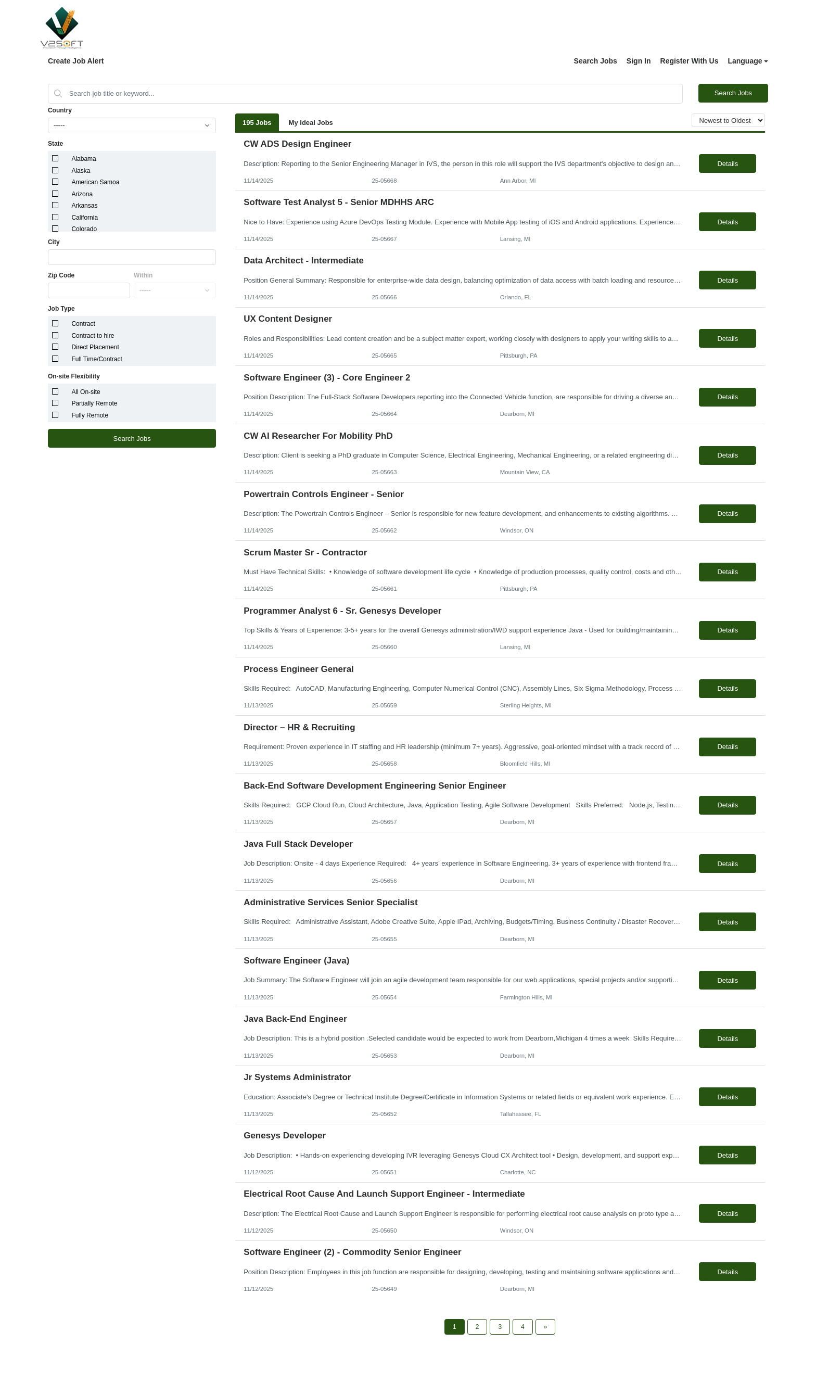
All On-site (85, 392)
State (55, 143)
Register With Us (689, 61)
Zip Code (61, 275)
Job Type (61, 308)
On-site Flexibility (74, 376)
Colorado (84, 229)
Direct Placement (95, 347)
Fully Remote (89, 415)
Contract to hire (92, 335)
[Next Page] (546, 1327)
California (84, 217)
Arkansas (84, 205)
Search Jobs (595, 61)
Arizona (82, 194)
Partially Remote (94, 403)
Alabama (83, 158)
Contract (83, 323)
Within (143, 275)
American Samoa (95, 182)
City (54, 242)
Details (727, 164)
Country (60, 110)
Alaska (80, 170)
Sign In (639, 61)
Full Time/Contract (96, 359)
